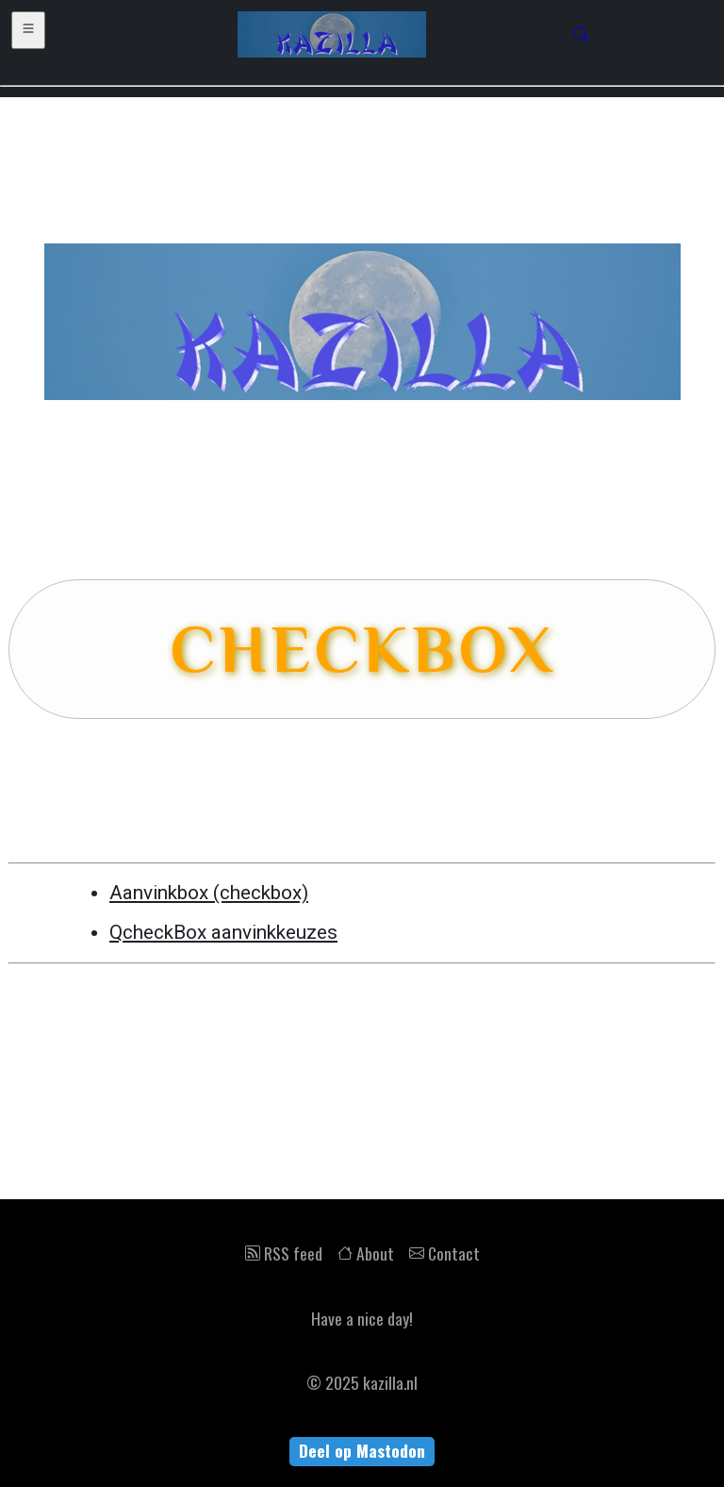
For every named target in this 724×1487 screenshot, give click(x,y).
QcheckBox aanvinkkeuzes (223, 932)
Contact (444, 1253)
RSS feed (283, 1253)
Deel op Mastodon (362, 1450)
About (365, 1253)
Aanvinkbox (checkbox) (208, 892)
